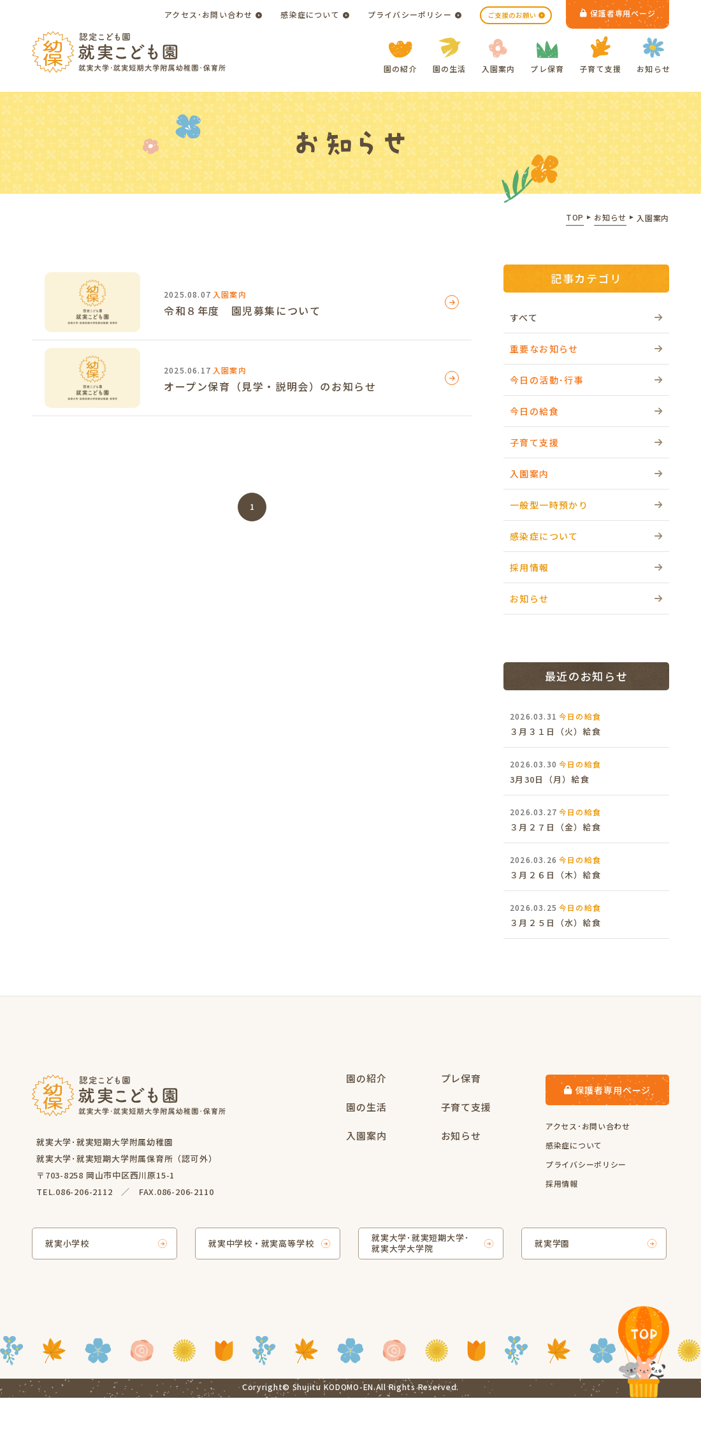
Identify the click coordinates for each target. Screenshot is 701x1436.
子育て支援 (600, 55)
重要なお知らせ (544, 348)
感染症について (309, 14)
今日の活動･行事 (547, 380)
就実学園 (552, 1243)
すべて (524, 317)
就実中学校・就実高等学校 (261, 1243)
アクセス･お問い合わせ (208, 14)
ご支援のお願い (512, 15)
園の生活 (449, 56)
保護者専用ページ (618, 13)
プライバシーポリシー (410, 14)
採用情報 (529, 567)
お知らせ (653, 56)
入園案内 (499, 56)
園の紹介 (400, 57)
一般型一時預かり (549, 504)
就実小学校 (67, 1243)
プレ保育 (547, 57)
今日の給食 (534, 411)
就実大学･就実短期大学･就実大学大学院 (420, 1242)
